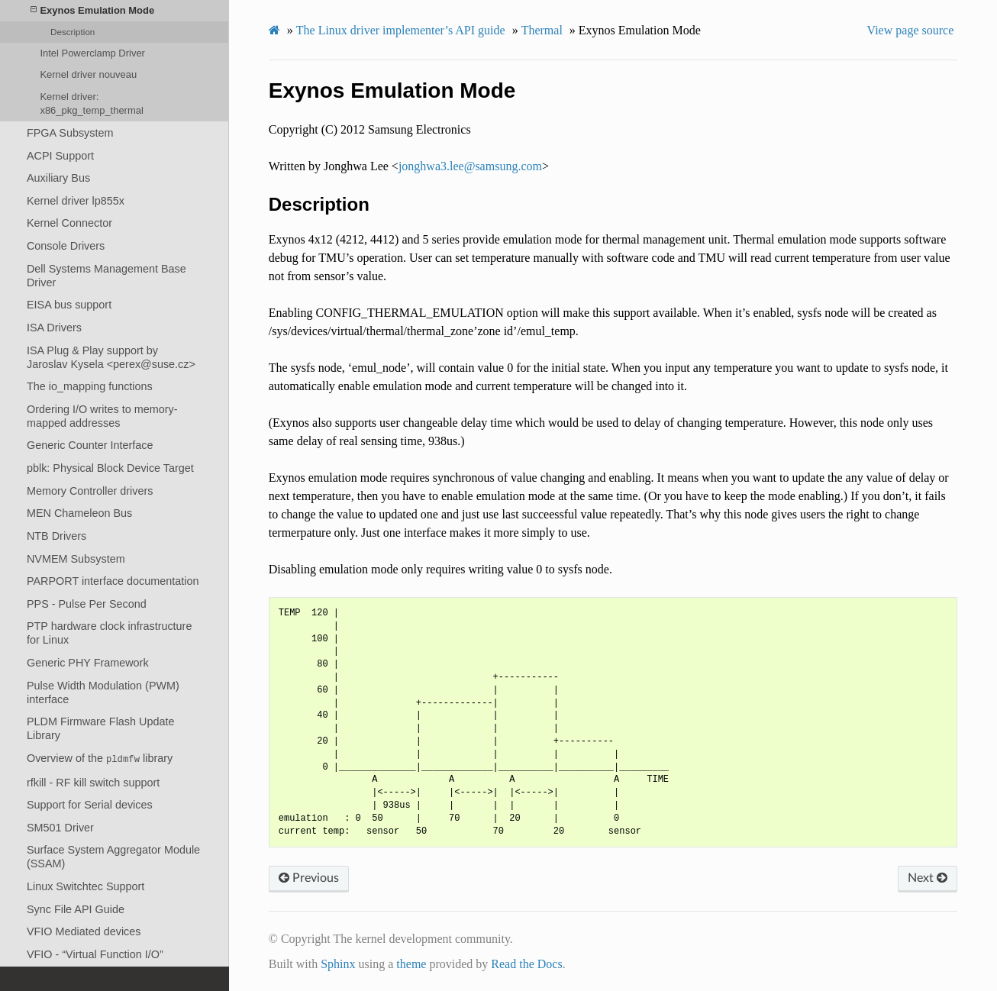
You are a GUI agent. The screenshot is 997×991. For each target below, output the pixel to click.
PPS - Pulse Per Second (87, 604)
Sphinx (338, 963)
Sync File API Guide (75, 909)
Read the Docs (526, 963)
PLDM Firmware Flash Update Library (101, 728)
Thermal (542, 30)
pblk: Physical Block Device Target (110, 468)
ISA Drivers (54, 327)
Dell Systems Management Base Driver (106, 276)
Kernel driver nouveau (88, 74)
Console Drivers (66, 246)
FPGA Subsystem (70, 133)
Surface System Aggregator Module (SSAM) (113, 857)
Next (927, 878)
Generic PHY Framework (88, 663)
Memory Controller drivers (90, 491)
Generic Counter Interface (90, 445)
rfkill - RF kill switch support (93, 782)
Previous (309, 878)
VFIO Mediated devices (84, 931)
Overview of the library (100, 758)
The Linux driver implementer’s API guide (400, 30)
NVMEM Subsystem (76, 559)
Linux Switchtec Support (85, 886)
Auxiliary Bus (58, 178)
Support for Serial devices (90, 805)
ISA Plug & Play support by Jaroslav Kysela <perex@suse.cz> (111, 357)
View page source (910, 30)
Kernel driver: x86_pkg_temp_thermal (91, 103)
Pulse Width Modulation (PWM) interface (103, 692)
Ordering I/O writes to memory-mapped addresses (102, 416)
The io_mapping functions (90, 386)
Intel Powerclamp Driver (92, 53)
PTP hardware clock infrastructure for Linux (109, 633)
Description (72, 32)
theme (411, 963)
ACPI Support (60, 156)
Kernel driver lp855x (75, 201)
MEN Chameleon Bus (79, 513)
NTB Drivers (56, 536)
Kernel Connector (69, 223)
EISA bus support (69, 305)
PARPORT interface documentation (113, 581)
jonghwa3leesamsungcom (470, 166)
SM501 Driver (60, 828)
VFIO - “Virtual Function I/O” (95, 954)
